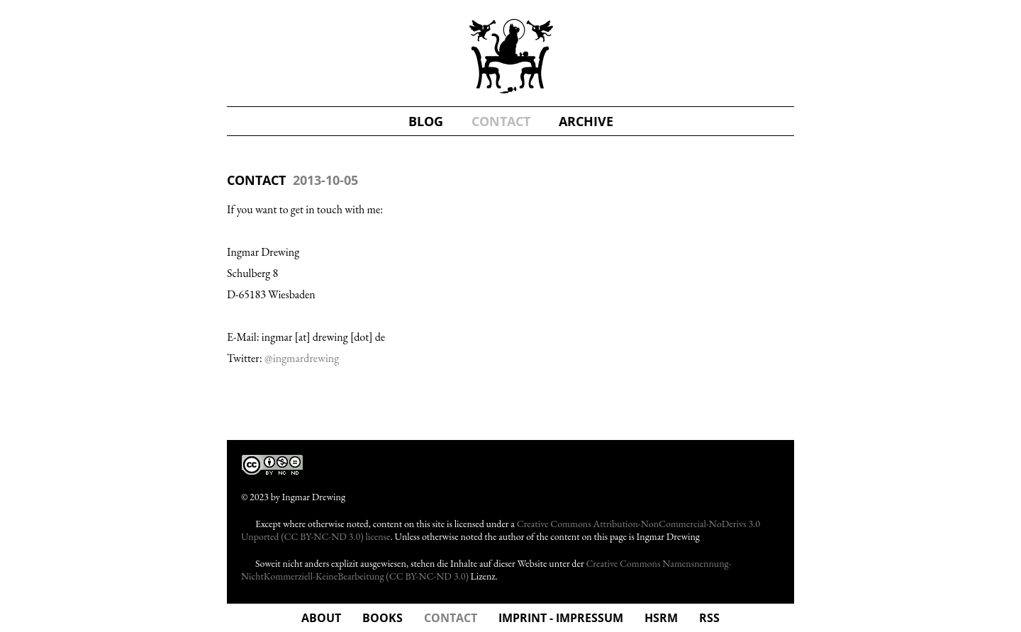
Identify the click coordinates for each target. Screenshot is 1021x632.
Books (382, 618)
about (321, 618)
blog (425, 121)
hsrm (661, 618)
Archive (586, 121)
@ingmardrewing (301, 358)
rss (709, 618)
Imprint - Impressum (560, 618)
